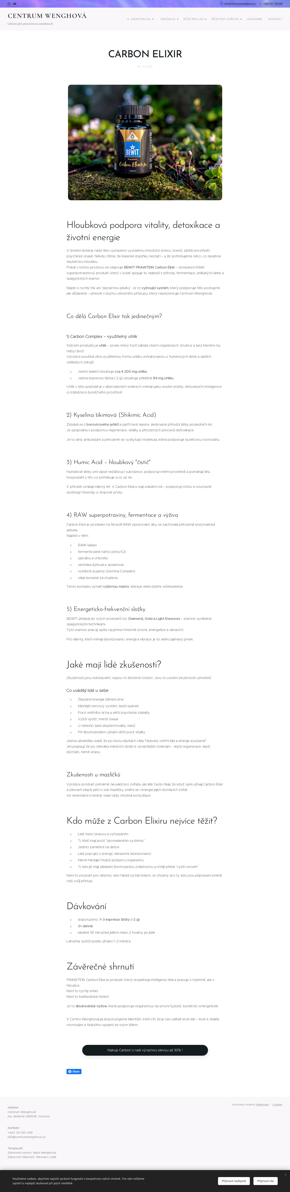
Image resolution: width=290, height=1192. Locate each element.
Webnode (262, 1104)
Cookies (277, 1104)
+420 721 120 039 (272, 3)
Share (74, 1071)
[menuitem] (153, 19)
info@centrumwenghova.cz (240, 3)
